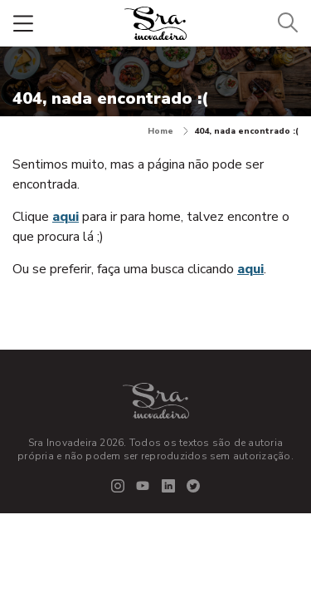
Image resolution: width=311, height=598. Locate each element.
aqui (65, 217)
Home (168, 131)
